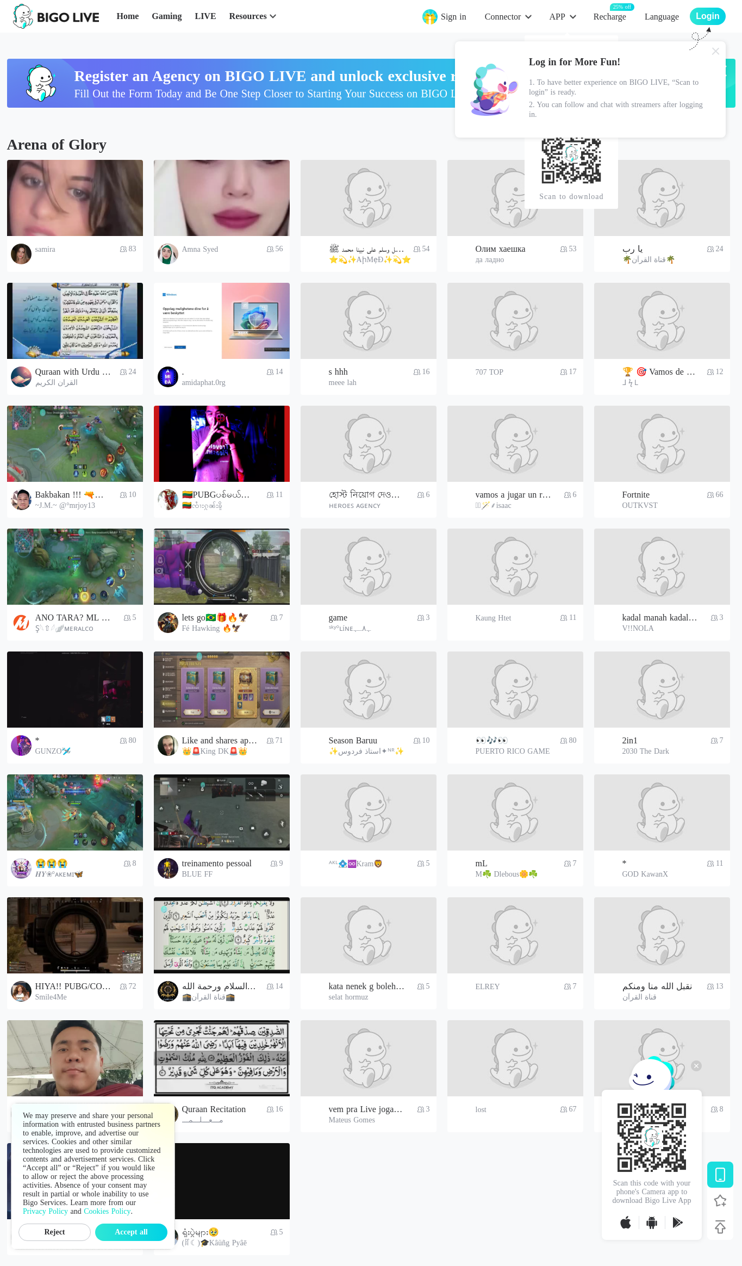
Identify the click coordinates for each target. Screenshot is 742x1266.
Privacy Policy (45, 1211)
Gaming (167, 16)
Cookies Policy (107, 1211)
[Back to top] (720, 1227)
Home (127, 16)
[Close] (715, 51)
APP (557, 16)
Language (662, 16)
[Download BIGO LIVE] (720, 1175)
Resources (248, 16)
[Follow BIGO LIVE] (720, 1201)
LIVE (205, 16)
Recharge (610, 16)
